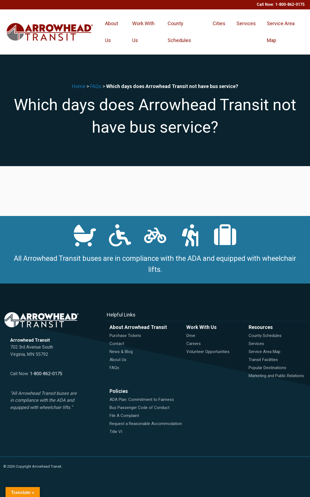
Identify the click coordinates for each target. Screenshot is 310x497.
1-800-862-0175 (289, 4)
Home (78, 86)
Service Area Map (281, 31)
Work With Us (143, 31)
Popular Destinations (267, 367)
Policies (119, 391)
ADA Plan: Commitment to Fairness (142, 399)
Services (246, 23)
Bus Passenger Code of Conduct (140, 407)
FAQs (95, 86)
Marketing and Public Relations (276, 375)
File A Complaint (124, 415)
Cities (219, 23)
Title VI (116, 431)
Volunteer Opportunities (208, 351)
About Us (111, 31)
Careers (193, 343)
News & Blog (121, 351)
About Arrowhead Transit (138, 327)
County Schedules (179, 31)
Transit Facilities (263, 359)
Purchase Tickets (125, 335)
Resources (261, 327)
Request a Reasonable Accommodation (146, 423)
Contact (117, 343)
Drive (190, 335)
